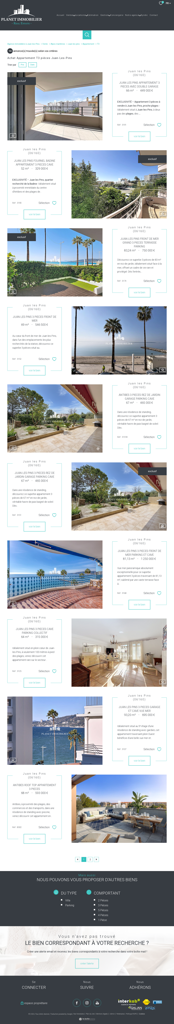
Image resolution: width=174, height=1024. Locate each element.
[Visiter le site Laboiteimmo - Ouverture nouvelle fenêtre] (87, 1019)
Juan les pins (74, 44)
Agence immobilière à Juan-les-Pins (23, 44)
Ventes (69, 15)
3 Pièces (103, 918)
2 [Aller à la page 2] (90, 859)
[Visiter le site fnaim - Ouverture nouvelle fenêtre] (146, 1002)
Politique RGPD (131, 1014)
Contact (154, 15)
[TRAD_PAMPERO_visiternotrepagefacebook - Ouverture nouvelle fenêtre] (77, 1003)
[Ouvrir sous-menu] (74, 15)
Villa (67, 913)
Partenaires (120, 1014)
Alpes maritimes (58, 44)
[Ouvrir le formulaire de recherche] (87, 34)
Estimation (93, 15)
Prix (22, 65)
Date (33, 65)
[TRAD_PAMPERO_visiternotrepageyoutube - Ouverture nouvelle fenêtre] (97, 1003)
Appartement (88, 44)
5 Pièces (103, 923)
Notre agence (132, 15)
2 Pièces (103, 913)
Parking (69, 918)
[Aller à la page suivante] (96, 859)
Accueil (60, 15)
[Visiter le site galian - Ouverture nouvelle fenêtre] (135, 1007)
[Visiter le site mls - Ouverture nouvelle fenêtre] (157, 1002)
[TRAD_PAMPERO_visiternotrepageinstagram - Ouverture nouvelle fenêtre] (87, 1003)
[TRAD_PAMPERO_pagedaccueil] (21, 23)
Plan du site (90, 1014)
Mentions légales (102, 1014)
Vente (45, 44)
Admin (112, 1014)
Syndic (144, 15)
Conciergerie (116, 15)
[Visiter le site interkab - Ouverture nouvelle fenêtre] (129, 1002)
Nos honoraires (78, 1014)
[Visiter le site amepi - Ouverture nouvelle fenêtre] (150, 1008)
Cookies (142, 1014)
